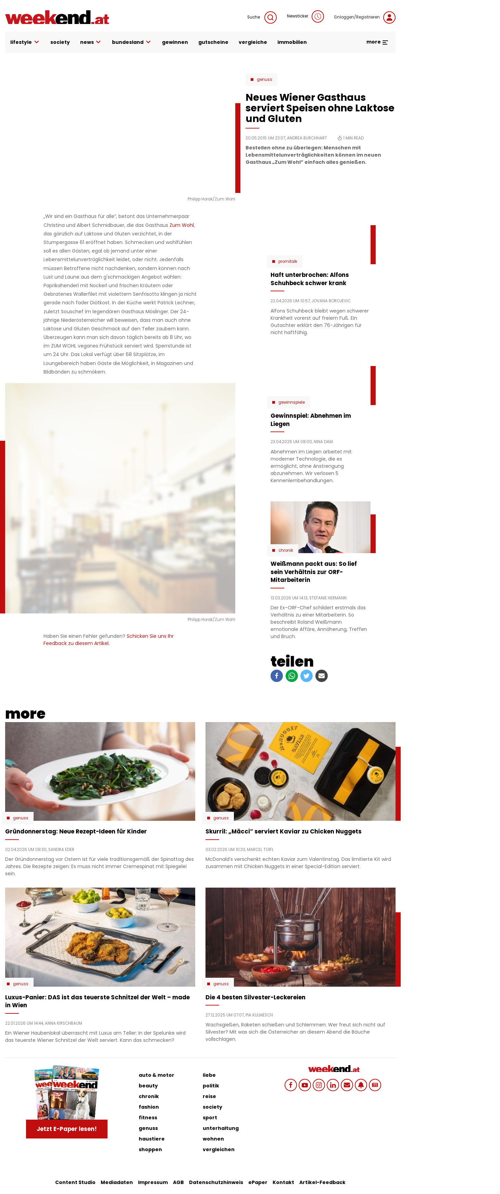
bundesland (132, 42)
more (377, 41)
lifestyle (25, 42)
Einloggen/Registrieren (365, 17)
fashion (149, 1107)
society (60, 42)
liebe (209, 1075)
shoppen (150, 1149)
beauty (148, 1085)
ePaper (257, 1182)
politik (211, 1085)
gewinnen (175, 42)
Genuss (264, 79)
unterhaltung (221, 1128)
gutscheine (213, 42)
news (91, 42)
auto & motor (156, 1075)
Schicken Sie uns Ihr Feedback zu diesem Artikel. (108, 640)
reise (209, 1096)
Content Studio (75, 1182)
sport (210, 1117)
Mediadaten (117, 1182)
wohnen (213, 1138)
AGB (178, 1182)
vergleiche (253, 42)
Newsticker (305, 16)
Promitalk (287, 261)
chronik (149, 1096)
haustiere (152, 1138)
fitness (148, 1117)
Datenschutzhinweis (216, 1182)
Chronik (285, 550)
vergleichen (219, 1149)
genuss (148, 1128)
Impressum (153, 1182)
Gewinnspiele (291, 402)
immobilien (292, 42)
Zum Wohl (182, 225)
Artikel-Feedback (322, 1182)
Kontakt (283, 1182)
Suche (262, 17)
